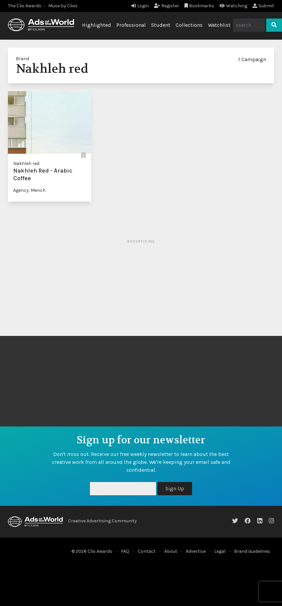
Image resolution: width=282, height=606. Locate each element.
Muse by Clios (63, 6)
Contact (147, 551)
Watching (233, 6)
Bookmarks (199, 6)
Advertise (196, 551)
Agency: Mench (29, 190)
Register (166, 6)
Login (140, 6)
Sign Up (174, 488)
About (170, 551)
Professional (131, 25)
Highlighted (96, 25)
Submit (263, 6)
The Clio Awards (24, 6)
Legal (219, 551)
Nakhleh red (26, 163)
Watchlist (219, 25)
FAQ (125, 551)
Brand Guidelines (252, 551)
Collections (189, 25)
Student (160, 25)
